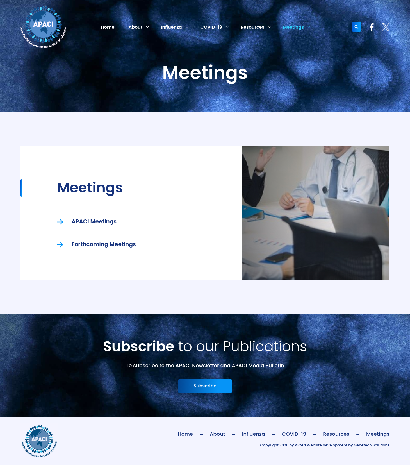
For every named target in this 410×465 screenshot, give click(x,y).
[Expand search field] (356, 27)
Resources (259, 27)
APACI (300, 445)
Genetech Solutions (372, 445)
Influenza (178, 27)
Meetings (300, 27)
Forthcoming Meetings (104, 244)
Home (107, 27)
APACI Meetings (94, 221)
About (142, 27)
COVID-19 (218, 27)
